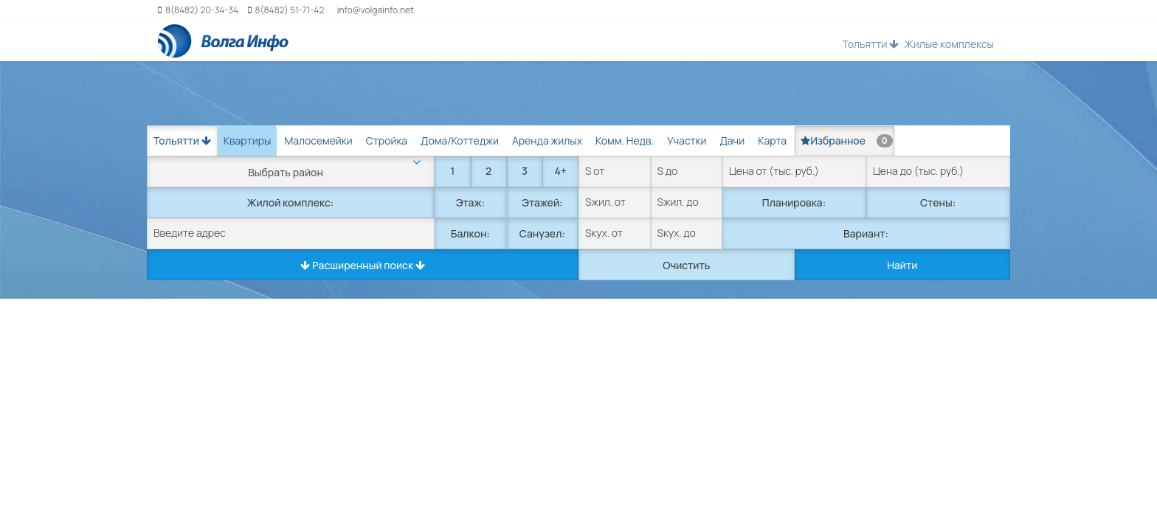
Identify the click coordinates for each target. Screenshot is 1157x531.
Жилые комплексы (949, 44)
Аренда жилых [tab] (547, 140)
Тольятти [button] (870, 44)
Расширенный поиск (362, 265)
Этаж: (470, 202)
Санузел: (542, 233)
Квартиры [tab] (248, 140)
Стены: (938, 202)
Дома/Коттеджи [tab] (460, 140)
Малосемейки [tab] (318, 140)
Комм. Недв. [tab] (624, 140)
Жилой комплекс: (290, 202)
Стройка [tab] (386, 140)
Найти (902, 265)
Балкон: (470, 233)
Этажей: (542, 202)
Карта (772, 140)
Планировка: (794, 202)
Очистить (686, 265)
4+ (560, 171)
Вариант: (865, 233)
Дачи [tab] (732, 140)
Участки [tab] (686, 140)
